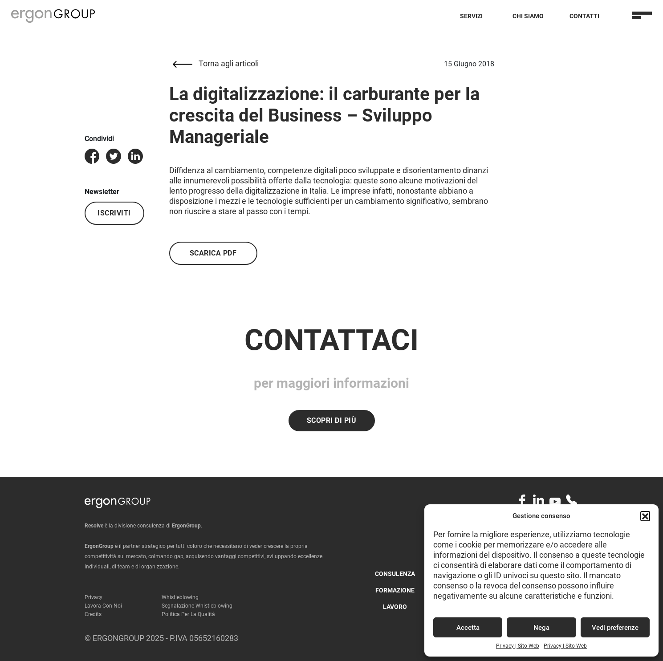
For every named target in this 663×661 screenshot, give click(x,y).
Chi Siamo (528, 16)
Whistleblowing (180, 597)
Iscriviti (114, 213)
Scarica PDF (213, 253)
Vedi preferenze (615, 628)
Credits (93, 614)
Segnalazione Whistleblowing (197, 606)
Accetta (468, 628)
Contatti (584, 16)
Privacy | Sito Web (517, 646)
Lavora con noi (103, 606)
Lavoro (395, 606)
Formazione (395, 590)
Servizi (471, 16)
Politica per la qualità (188, 614)
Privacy (93, 597)
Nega (541, 628)
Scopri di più (332, 420)
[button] (645, 515)
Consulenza (395, 573)
